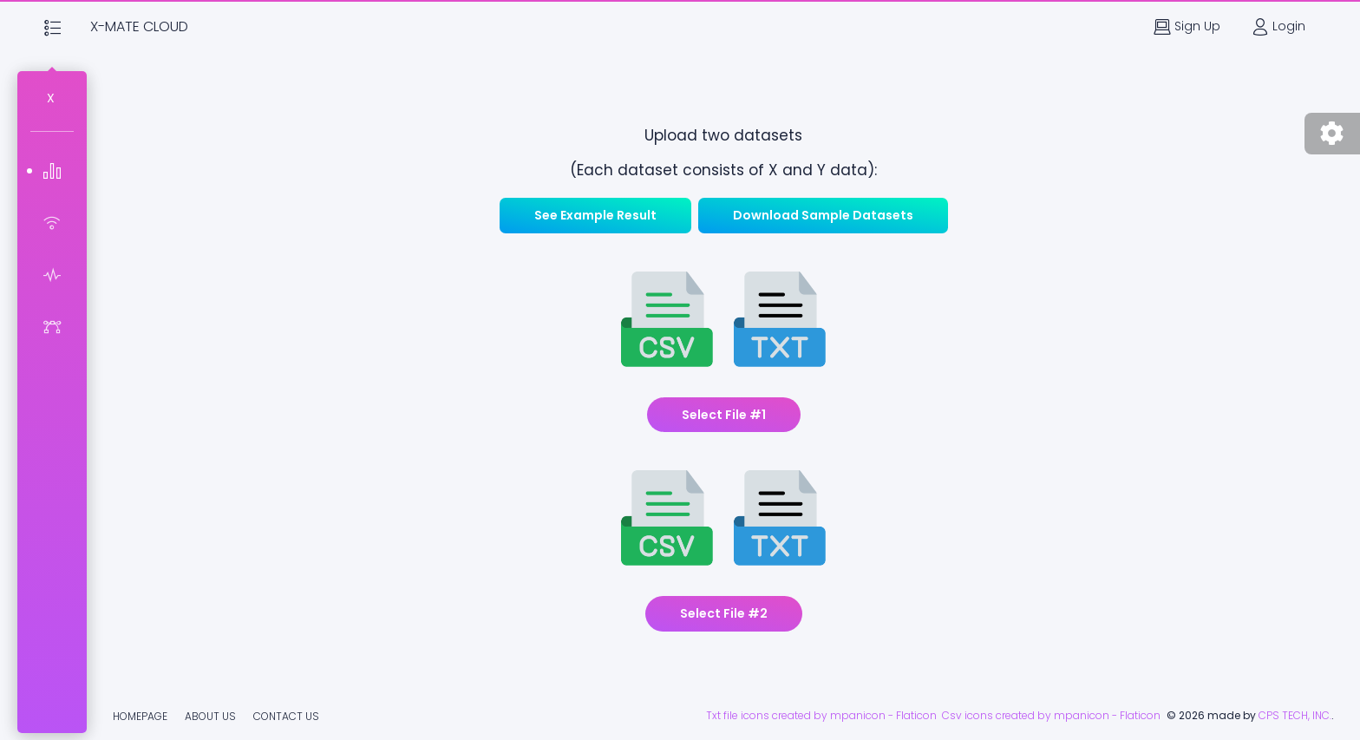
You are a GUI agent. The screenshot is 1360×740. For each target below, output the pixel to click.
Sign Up (1187, 26)
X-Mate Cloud (139, 26)
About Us (210, 716)
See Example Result (595, 215)
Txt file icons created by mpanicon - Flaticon (824, 715)
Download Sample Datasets (823, 215)
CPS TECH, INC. (1295, 715)
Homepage (140, 716)
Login (1278, 26)
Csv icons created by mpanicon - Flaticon (1054, 715)
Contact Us (286, 716)
